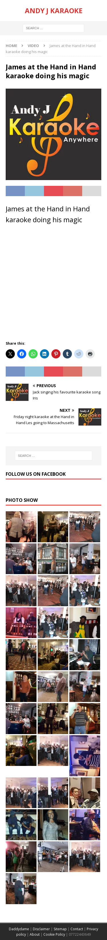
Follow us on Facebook (36, 474)
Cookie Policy (54, 934)
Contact (76, 929)
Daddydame (19, 929)
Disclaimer (41, 929)
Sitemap (60, 929)
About (35, 934)
